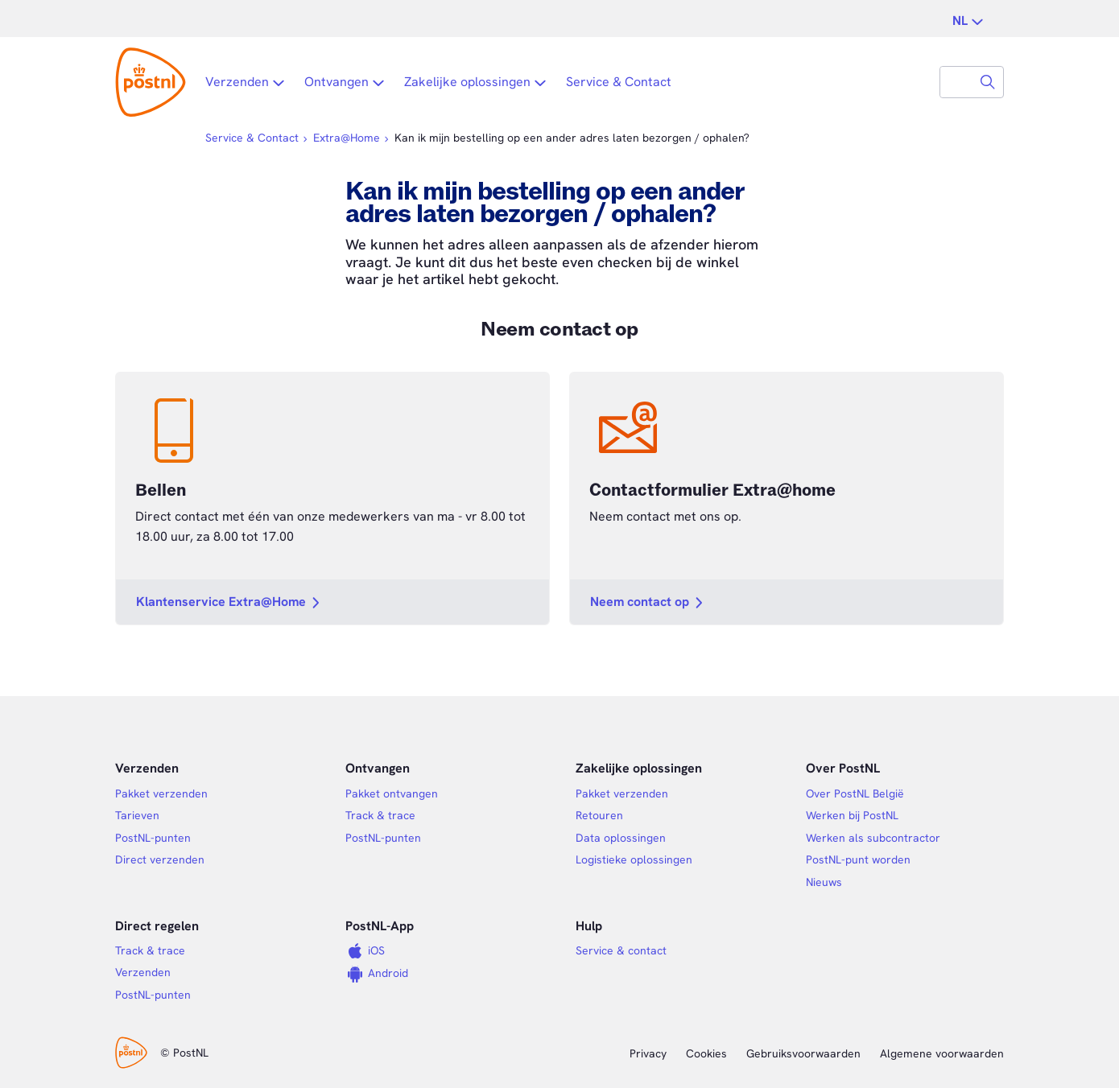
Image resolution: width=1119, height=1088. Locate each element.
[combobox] (956, 82)
